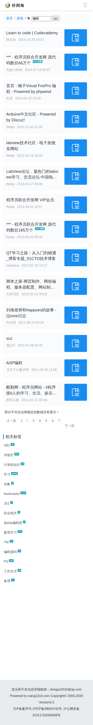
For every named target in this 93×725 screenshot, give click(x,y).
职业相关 (12, 513)
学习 (11, 474)
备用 (9, 581)
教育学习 (13, 532)
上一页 (11, 420)
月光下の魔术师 (17, 369)
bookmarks (15, 493)
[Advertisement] (46, 633)
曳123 (10, 345)
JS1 (8, 503)
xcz (9, 338)
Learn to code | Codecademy (32, 33)
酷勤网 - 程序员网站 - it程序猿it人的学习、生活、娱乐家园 (31, 393)
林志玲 (11, 39)
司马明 (11, 322)
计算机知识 (14, 464)
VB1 (9, 445)
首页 (9, 18)
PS (9, 561)
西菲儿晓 (12, 400)
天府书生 (12, 294)
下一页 (69, 426)
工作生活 (12, 571)
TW (8, 542)
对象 (9, 484)
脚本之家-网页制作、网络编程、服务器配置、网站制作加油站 (31, 287)
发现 (20, 18)
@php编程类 (15, 523)
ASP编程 (14, 363)
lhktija (10, 127)
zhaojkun (12, 265)
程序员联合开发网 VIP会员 (30, 200)
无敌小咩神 (14, 70)
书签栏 (11, 455)
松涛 (9, 98)
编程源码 (12, 552)
